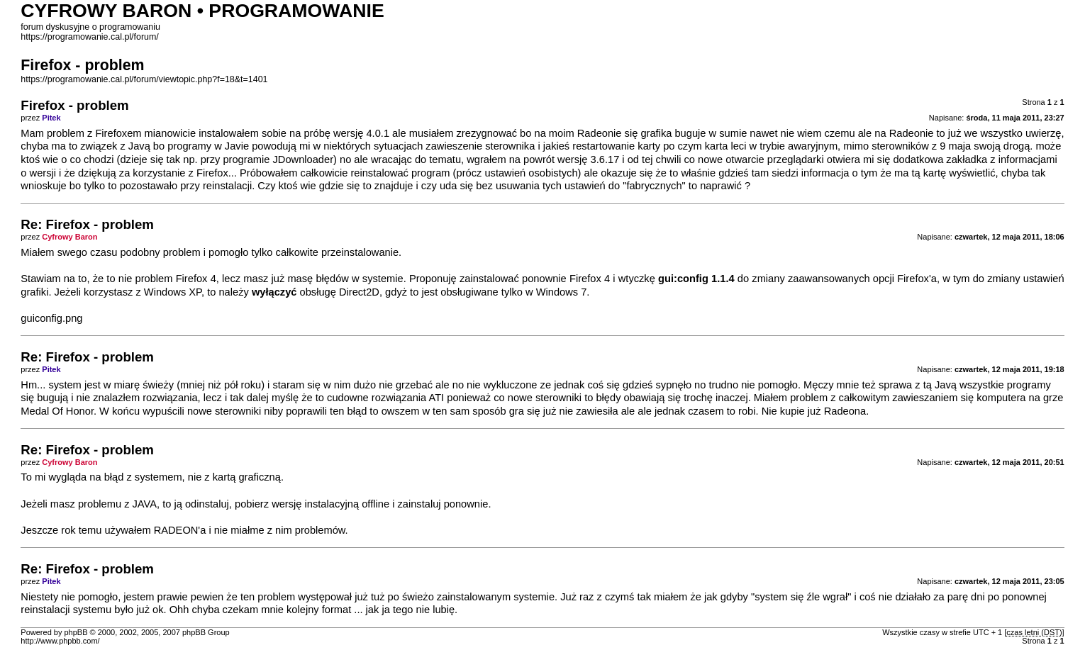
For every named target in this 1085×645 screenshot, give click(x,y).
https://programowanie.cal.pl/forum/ (90, 37)
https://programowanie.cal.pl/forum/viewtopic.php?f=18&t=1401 (144, 79)
